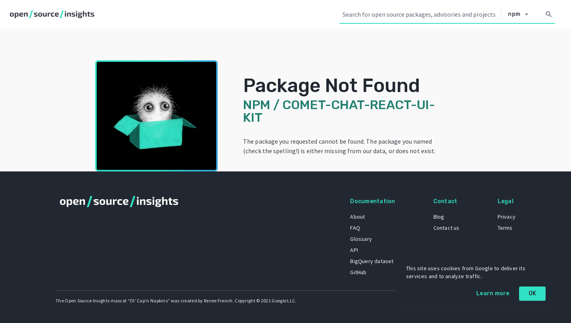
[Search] (548, 14)
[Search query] (420, 14)
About (357, 216)
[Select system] (520, 14)
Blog (439, 216)
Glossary (361, 238)
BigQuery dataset (371, 261)
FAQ (355, 227)
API (354, 250)
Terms (505, 227)
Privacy (506, 216)
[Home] (54, 14)
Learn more (493, 293)
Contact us (446, 227)
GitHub (358, 272)
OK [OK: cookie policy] (533, 293)
